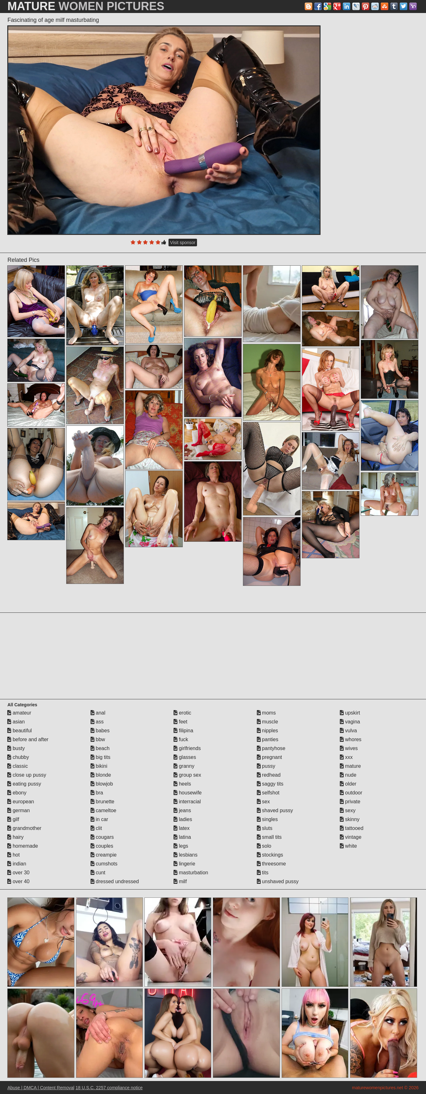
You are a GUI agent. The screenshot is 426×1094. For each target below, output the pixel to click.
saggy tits (270, 784)
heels (182, 784)
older (348, 784)
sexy (347, 810)
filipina (183, 730)
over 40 (18, 881)
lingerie (184, 863)
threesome (271, 863)
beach (100, 748)
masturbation (191, 872)
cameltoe (103, 810)
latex (181, 828)
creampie (104, 855)
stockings (270, 855)
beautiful (19, 730)
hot (13, 855)
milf (180, 881)
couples (102, 846)
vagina (350, 721)
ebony (16, 792)
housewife (188, 792)
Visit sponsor (182, 242)
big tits (101, 757)
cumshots (104, 863)
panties (267, 739)
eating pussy (24, 784)
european (20, 801)
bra (97, 792)
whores (350, 739)
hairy (15, 837)
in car (99, 819)
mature (350, 766)
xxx (346, 757)
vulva (348, 730)
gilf (13, 819)
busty (16, 748)
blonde (101, 775)
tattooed (351, 828)
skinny (349, 819)
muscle (267, 721)
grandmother (24, 828)
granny (184, 766)
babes (100, 730)
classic (17, 766)
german (18, 810)
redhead (269, 775)
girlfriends (187, 748)
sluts (264, 828)
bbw (98, 739)
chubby (18, 757)
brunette (102, 801)
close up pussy (26, 775)
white (348, 846)
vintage (350, 837)
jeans (182, 810)
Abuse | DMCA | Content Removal (40, 1087)
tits (263, 872)
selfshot (268, 792)
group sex (187, 775)
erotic (182, 712)
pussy (266, 766)
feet (180, 721)
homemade (22, 846)
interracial (187, 801)
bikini (99, 766)
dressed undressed (115, 881)
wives (349, 748)
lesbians (185, 855)
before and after (27, 739)
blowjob (102, 784)
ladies (183, 819)
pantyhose (271, 748)
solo (264, 846)
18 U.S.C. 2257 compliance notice (109, 1087)
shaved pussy (275, 810)
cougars (102, 837)
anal (98, 712)
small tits (269, 837)
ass (97, 721)
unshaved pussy (278, 881)
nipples (267, 730)
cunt (98, 872)
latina (182, 837)
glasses (185, 757)
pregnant (269, 757)
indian (16, 863)
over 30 (18, 872)
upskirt (350, 712)
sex (263, 801)
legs (181, 846)
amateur (19, 712)
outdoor (351, 792)
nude (348, 775)
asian (16, 721)
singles (267, 819)
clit (96, 828)
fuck (181, 739)
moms (266, 712)
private (350, 801)
